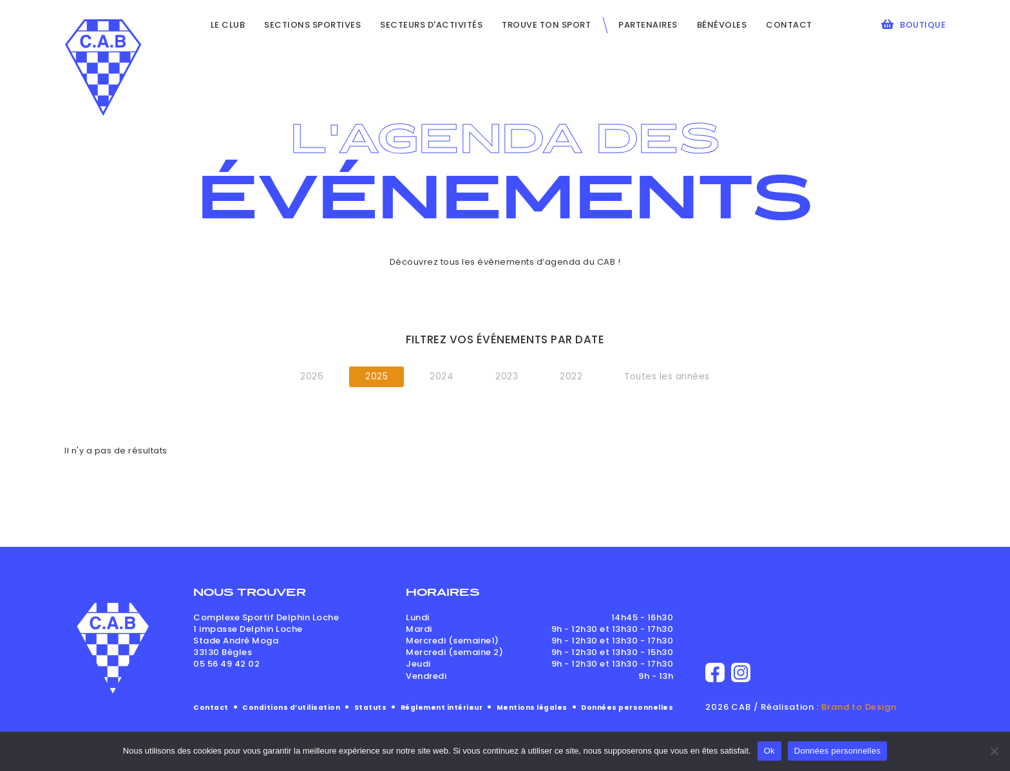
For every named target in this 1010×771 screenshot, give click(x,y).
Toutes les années (667, 376)
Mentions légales (532, 707)
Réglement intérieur (442, 707)
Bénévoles (722, 25)
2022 (571, 376)
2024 (441, 376)
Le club (228, 25)
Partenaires (648, 25)
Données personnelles (627, 707)
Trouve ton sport (546, 25)
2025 (376, 376)
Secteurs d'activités (431, 25)
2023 (506, 376)
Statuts (370, 707)
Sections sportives (312, 25)
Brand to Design (858, 707)
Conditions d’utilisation (291, 707)
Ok (769, 751)
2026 (311, 376)
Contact (789, 25)
